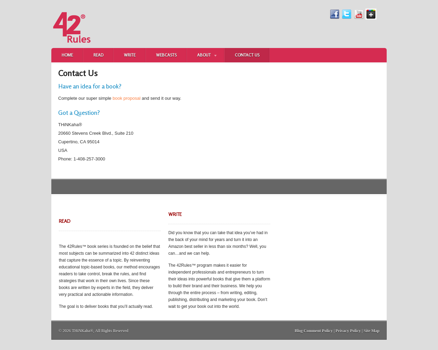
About (202, 55)
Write (130, 55)
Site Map (371, 330)
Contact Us (247, 55)
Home (67, 55)
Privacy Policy (348, 330)
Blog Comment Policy (314, 330)
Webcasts (166, 55)
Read (98, 55)
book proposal (127, 98)
